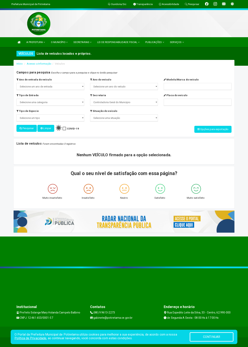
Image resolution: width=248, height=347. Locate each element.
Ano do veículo (100, 79)
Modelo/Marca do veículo (181, 79)
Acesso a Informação (39, 63)
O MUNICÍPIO (59, 42)
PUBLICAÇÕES (154, 42)
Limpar (45, 128)
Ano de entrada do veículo (34, 79)
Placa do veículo (175, 95)
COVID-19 (73, 128)
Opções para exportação (212, 129)
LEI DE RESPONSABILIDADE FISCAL (118, 42)
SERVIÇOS (177, 42)
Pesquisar (27, 128)
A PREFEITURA (35, 42)
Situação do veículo (103, 111)
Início (19, 63)
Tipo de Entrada (27, 95)
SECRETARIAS (82, 42)
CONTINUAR (211, 337)
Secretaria (98, 95)
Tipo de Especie (27, 111)
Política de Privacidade (30, 338)
